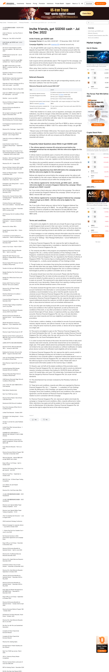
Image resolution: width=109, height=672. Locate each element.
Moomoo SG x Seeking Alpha (10, 642)
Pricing (35, 3)
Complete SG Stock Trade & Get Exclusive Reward (11, 637)
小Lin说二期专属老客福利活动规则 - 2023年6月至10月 (13, 494)
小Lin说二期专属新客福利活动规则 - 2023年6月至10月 (13, 500)
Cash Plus (41, 103)
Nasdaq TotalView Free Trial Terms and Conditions (12, 272)
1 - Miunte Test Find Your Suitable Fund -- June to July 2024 (13, 531)
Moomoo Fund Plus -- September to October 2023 (12, 474)
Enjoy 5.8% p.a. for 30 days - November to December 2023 (13, 543)
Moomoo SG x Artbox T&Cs (9, 226)
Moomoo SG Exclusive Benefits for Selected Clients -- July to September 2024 (12, 317)
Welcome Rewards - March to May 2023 (13, 89)
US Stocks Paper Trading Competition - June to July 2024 (12, 305)
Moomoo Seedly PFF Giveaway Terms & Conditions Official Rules (13, 263)
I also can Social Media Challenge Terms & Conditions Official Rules (13, 358)
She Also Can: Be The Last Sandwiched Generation (13, 626)
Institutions (50, 3)
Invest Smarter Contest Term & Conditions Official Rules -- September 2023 (12, 145)
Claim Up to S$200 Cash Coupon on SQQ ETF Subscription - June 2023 (13, 93)
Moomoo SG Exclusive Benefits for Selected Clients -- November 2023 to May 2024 (12, 577)
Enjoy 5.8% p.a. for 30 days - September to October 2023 (13, 597)
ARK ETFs (90, 187)
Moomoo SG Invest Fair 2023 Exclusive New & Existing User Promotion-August (13, 119)
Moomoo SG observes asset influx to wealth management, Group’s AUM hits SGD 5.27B (13, 441)
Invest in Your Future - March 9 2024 (12, 246)
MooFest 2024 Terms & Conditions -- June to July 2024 (12, 294)
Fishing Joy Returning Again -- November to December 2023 (13, 173)
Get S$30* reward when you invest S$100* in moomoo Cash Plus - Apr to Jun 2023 (12, 67)
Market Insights (94, 42)
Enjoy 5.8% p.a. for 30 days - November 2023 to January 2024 (13, 209)
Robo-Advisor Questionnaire (10, 390)
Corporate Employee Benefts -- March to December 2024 (13, 241)
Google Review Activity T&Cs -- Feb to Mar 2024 (12, 231)
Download (89, 3)
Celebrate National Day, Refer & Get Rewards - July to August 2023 (12, 133)
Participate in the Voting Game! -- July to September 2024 (13, 184)
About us (75, 3)
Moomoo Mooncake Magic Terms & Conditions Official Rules (11, 374)
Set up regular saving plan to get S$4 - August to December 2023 (12, 113)
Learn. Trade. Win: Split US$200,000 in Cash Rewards (12, 385)
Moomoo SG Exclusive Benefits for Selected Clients (11, 108)
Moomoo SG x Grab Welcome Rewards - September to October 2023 (13, 570)
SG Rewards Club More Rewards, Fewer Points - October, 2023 (13, 615)
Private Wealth (59, 3)
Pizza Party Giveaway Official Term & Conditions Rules (12, 407)
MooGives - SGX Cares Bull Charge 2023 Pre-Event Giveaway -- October (13, 158)
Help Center (3, 22)
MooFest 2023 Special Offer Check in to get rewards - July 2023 (13, 469)
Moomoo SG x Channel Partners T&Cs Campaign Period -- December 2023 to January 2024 (13, 197)
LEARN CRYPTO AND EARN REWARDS (12, 343)
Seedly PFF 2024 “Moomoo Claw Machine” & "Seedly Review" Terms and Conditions (12, 257)
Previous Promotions (24, 22)
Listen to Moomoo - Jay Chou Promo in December (13, 33)
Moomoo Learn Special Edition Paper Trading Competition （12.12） (12, 511)
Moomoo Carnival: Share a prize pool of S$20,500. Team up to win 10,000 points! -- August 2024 (13, 337)
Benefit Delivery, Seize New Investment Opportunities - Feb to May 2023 (13, 78)
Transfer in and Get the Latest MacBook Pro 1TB (13, 422)
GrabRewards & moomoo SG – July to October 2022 (12, 55)
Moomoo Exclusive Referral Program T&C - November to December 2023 (13, 453)
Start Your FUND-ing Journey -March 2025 (12, 651)
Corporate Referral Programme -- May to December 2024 (13, 300)
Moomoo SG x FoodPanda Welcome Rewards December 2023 (12, 554)
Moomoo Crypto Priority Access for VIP (12, 332)
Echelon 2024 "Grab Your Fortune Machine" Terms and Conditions (11, 283)
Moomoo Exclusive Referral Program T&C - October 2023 (13, 609)
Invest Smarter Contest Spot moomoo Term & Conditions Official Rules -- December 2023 (12, 190)
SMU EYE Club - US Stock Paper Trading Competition (13, 480)
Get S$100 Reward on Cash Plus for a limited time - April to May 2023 (12, 178)
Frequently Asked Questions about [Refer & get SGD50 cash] (98, 35)
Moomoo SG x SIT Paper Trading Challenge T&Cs (11, 289)
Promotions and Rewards (12, 22)
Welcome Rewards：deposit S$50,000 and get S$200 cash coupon (12, 458)
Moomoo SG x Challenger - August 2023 (13, 129)
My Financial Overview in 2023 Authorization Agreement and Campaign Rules (13, 537)
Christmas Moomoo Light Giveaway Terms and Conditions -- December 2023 (13, 203)
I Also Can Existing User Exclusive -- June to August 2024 (13, 516)
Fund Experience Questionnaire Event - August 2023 (13, 124)
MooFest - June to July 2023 (10, 98)
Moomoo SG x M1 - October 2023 (11, 163)
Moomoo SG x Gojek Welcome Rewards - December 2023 (13, 560)
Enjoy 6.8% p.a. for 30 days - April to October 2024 (12, 463)
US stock (61, 94)
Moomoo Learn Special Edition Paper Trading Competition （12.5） (12, 505)
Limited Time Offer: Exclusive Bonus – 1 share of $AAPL (13, 428)
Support (68, 3)
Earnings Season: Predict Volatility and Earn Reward (12, 646)
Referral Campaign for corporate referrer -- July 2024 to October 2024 (13, 525)
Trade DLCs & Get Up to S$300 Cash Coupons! (12, 139)
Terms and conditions (93, 37)
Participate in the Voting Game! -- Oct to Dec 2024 (13, 417)
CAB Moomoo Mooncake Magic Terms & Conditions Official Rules (13, 380)
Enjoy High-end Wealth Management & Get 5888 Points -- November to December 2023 (13, 591)
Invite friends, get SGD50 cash (95, 31)
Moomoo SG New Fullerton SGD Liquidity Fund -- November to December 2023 (13, 168)
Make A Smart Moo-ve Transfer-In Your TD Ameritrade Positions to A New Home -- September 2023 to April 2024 (13, 152)
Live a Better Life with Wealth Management (10, 485)
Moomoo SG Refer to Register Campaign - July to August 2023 (13, 102)
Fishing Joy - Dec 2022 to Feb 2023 (12, 38)
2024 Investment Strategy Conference (12, 521)
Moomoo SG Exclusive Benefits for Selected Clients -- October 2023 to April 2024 (13, 603)
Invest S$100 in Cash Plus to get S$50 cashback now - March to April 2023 (12, 61)
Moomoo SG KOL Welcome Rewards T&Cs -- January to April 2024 (12, 347)
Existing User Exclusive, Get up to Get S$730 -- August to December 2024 (12, 352)
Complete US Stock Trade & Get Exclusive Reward (11, 631)
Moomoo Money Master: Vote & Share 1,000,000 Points (12, 398)
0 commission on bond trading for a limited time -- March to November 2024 (13, 236)
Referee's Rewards (93, 33)
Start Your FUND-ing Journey (10, 394)
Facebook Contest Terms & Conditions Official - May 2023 (12, 73)
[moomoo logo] (8, 3)
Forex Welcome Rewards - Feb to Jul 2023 (12, 447)
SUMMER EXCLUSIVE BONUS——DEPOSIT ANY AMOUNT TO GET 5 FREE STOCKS (13, 434)
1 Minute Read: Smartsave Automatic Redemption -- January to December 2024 (12, 221)
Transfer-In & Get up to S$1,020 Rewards (13, 268)
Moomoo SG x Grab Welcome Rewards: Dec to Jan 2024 (13, 620)
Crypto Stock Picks (94, 132)
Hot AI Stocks (92, 48)
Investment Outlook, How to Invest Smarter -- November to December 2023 (13, 565)
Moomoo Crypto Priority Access (11, 328)
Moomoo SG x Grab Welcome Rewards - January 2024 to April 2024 (13, 311)
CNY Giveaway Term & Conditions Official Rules (13, 214)
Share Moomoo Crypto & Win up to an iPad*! (12, 363)
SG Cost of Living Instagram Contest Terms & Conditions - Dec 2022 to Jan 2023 (12, 49)
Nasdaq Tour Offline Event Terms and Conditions (12, 278)
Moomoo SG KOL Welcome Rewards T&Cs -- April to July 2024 (12, 251)
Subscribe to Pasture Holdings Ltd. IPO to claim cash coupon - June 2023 (13, 84)
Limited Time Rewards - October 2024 (12, 412)
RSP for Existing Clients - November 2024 (13, 667)
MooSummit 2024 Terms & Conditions (12, 403)
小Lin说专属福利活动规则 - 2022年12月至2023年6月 (13, 28)
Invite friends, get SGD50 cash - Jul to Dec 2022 (12, 43)
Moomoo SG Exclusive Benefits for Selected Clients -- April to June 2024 (12, 549)
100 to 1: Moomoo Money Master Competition (11, 657)
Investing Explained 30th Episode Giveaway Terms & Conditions (11, 369)
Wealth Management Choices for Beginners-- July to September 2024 (12, 323)
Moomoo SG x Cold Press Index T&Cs (12, 490)
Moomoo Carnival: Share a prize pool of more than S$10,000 (13, 662)
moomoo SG (55, 44)
